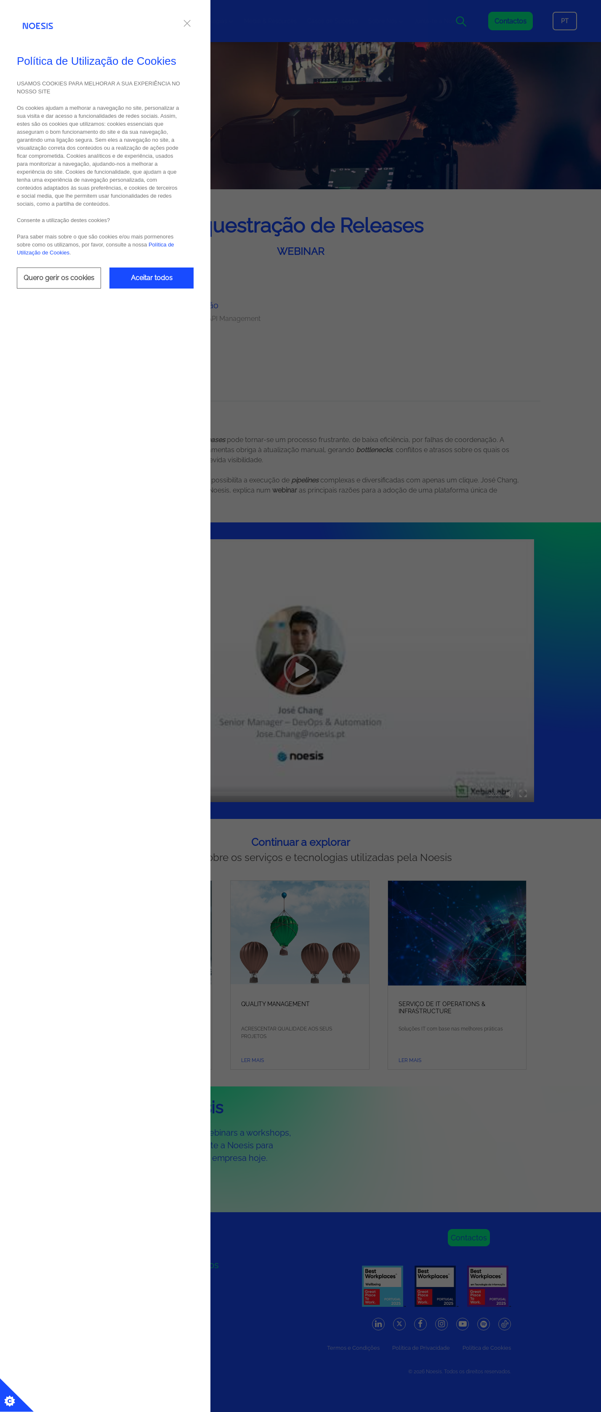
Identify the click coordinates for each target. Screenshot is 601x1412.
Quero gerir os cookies (59, 278)
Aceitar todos (152, 278)
